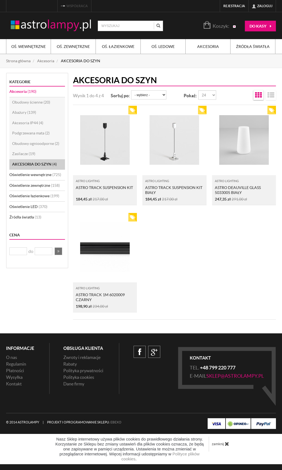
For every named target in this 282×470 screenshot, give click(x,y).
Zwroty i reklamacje (82, 357)
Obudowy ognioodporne (35, 143)
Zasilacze (23, 154)
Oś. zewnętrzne (73, 46)
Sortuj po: (120, 95)
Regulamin (16, 363)
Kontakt (14, 383)
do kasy (260, 26)
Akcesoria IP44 (27, 123)
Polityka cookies (78, 377)
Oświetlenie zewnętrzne (34, 185)
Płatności (15, 370)
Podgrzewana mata (31, 133)
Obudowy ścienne (31, 102)
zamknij (220, 444)
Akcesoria (208, 46)
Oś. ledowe (163, 46)
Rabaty (70, 363)
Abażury (24, 112)
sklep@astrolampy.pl (235, 376)
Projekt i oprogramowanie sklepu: (84, 422)
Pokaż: (190, 95)
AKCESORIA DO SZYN (34, 164)
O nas (11, 357)
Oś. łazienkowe (118, 46)
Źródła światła (253, 46)
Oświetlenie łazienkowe (34, 196)
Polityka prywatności (83, 370)
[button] (58, 251)
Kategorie (20, 82)
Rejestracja (234, 6)
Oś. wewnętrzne (28, 46)
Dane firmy (73, 383)
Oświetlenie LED (28, 206)
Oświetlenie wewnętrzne (35, 174)
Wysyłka (14, 377)
